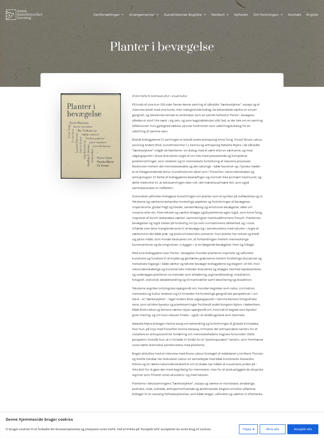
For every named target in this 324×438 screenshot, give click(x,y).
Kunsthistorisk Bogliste (183, 15)
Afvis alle (272, 429)
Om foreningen (266, 15)
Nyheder (241, 15)
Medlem (218, 15)
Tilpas (247, 429)
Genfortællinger (106, 15)
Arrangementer (142, 15)
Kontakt (294, 15)
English (312, 15)
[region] (162, 425)
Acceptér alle (303, 429)
